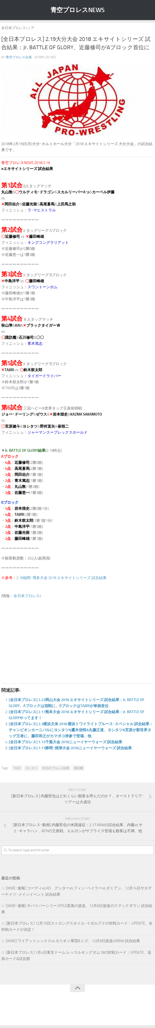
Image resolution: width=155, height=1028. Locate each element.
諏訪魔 (78, 768)
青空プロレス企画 (19, 57)
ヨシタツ (32, 768)
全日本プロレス (27, 596)
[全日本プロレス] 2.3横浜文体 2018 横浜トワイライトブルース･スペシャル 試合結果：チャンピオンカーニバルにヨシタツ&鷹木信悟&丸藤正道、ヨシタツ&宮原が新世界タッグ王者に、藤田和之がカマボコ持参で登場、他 (81, 730)
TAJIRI (17, 768)
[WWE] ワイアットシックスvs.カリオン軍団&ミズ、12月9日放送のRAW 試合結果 (73, 941)
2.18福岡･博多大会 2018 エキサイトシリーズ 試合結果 (61, 578)
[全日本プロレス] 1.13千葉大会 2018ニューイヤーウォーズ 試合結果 (65, 742)
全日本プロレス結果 (55, 768)
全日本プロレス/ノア (17, 28)
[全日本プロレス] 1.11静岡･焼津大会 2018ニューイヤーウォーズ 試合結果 (70, 748)
